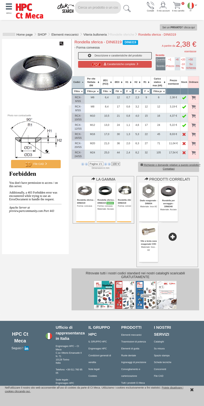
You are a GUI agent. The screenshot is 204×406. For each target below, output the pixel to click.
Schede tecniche (162, 362)
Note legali (94, 369)
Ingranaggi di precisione (133, 362)
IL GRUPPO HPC (97, 341)
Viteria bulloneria (95, 34)
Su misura (159, 348)
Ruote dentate (128, 355)
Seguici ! (20, 348)
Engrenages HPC (97, 348)
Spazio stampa (162, 355)
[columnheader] (78, 82)
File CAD (36, 164)
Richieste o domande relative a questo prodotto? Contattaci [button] (169, 167)
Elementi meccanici (65, 34)
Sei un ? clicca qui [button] (178, 27)
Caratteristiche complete (115, 64)
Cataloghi (159, 341)
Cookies (92, 376)
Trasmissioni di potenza (133, 341)
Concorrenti (160, 369)
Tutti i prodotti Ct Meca (133, 383)
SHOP (42, 34)
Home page (24, 34)
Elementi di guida (130, 348)
